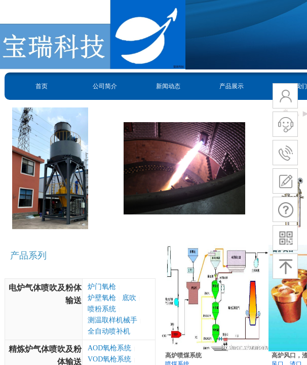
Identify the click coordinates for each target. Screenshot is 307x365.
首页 (41, 86)
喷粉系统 (102, 309)
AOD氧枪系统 (109, 348)
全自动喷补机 (109, 331)
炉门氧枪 (102, 286)
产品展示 (231, 86)
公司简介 (105, 86)
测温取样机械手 (112, 320)
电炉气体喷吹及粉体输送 (45, 294)
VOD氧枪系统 (109, 359)
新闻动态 (168, 86)
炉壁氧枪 (102, 298)
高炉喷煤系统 (183, 355)
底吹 (129, 298)
